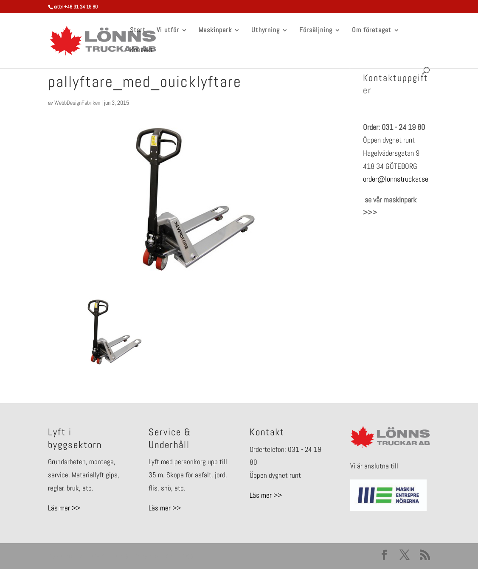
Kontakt (141, 50)
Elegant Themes (106, 556)
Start (138, 30)
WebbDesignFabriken (77, 103)
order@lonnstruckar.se (395, 179)
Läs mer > (163, 508)
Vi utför (168, 30)
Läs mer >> (64, 508)
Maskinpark (215, 30)
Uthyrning (265, 30)
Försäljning (315, 30)
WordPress (178, 556)
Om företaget (371, 30)
